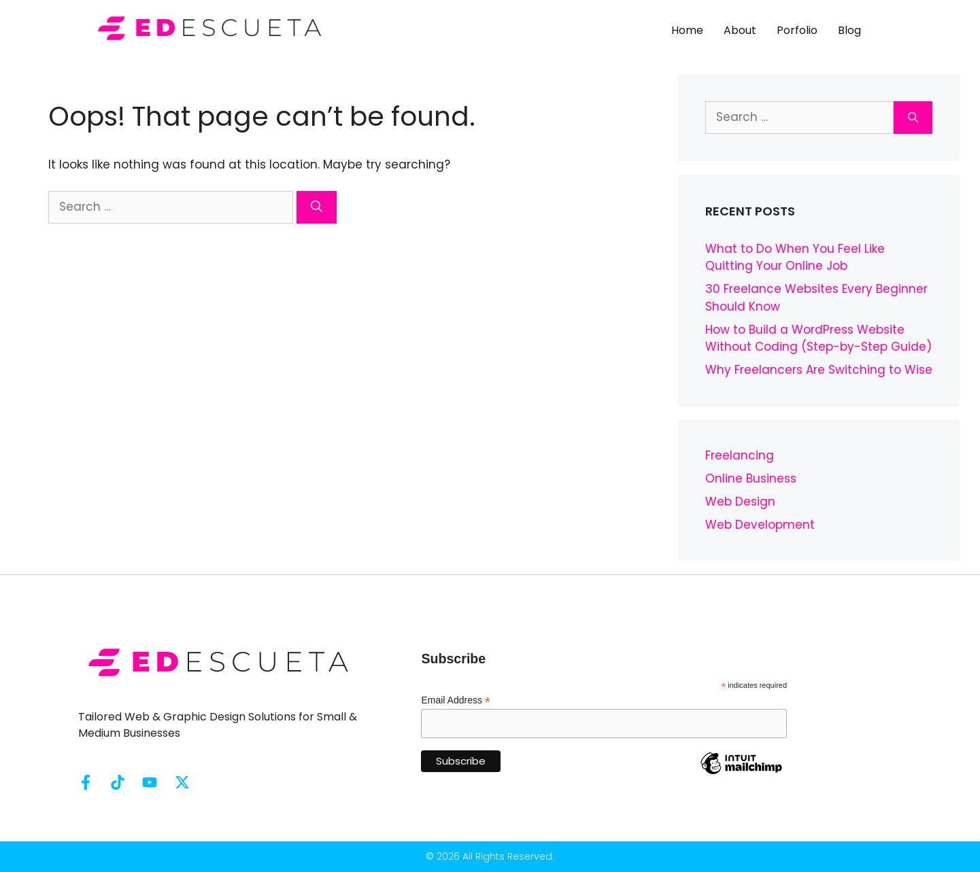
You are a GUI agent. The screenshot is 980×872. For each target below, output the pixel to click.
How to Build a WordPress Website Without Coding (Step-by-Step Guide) (818, 338)
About (740, 30)
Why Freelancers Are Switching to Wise (818, 370)
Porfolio (797, 30)
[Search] (317, 207)
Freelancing (739, 455)
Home (687, 30)
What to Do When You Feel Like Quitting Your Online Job (795, 258)
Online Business (750, 478)
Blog (849, 30)
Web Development (760, 525)
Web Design (740, 501)
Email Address (455, 700)
